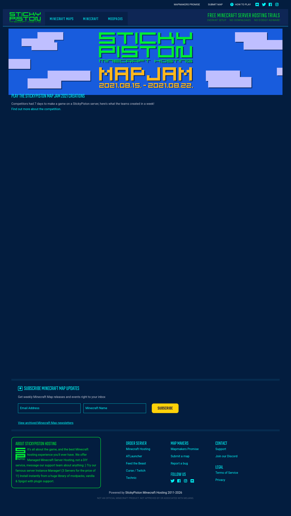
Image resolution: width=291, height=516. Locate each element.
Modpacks (115, 19)
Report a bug (179, 463)
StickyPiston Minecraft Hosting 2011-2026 (153, 492)
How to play (243, 4)
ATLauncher (134, 456)
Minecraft (90, 19)
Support (220, 449)
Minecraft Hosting (138, 449)
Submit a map (180, 456)
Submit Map (215, 4)
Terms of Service (226, 473)
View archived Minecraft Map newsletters (45, 423)
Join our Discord (226, 456)
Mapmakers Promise (187, 4)
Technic (131, 478)
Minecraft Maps (62, 19)
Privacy (220, 480)
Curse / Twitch (136, 470)
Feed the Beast (136, 463)
